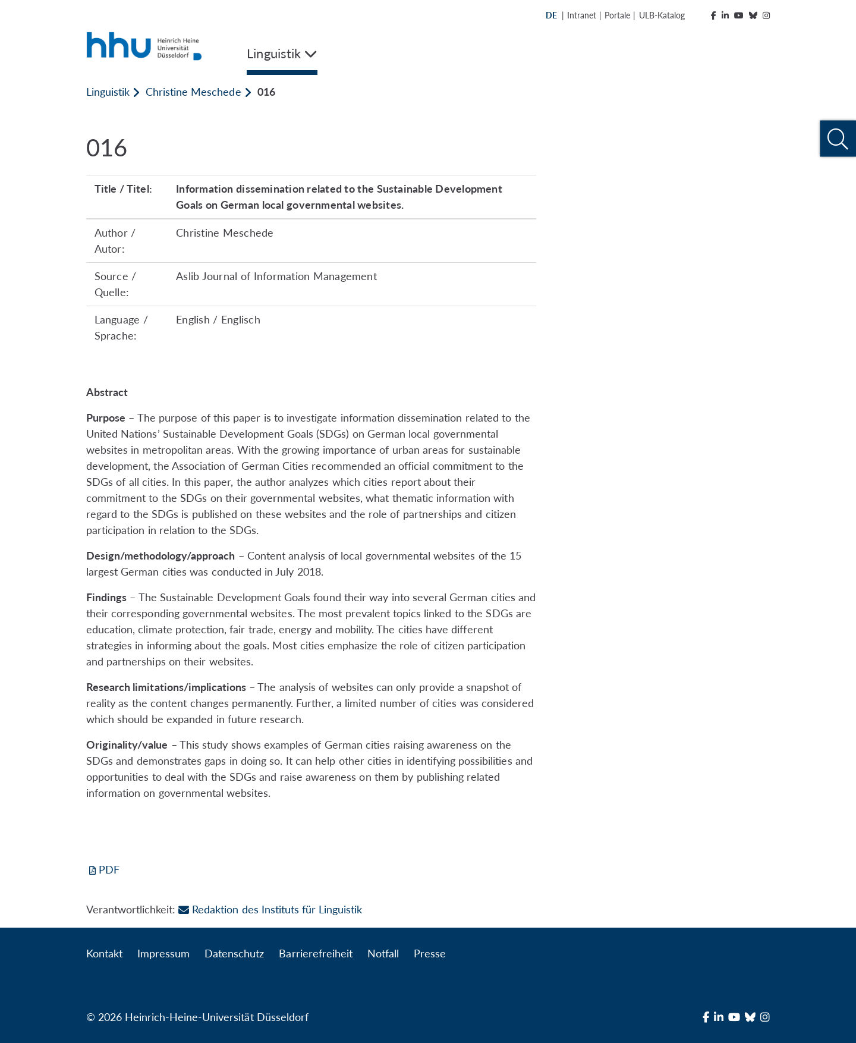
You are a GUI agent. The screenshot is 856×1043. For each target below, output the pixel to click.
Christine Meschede (193, 91)
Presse (430, 953)
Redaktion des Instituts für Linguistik (270, 909)
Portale (617, 15)
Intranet (581, 15)
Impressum (163, 953)
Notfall (383, 953)
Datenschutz (234, 953)
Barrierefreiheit (315, 953)
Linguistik (108, 91)
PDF (109, 869)
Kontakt (104, 953)
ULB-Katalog (662, 15)
